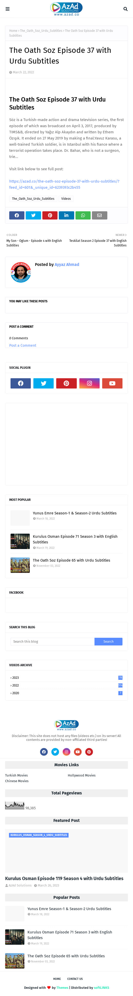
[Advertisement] (66, 444)
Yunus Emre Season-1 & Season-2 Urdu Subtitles (75, 513)
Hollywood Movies (82, 775)
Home (13, 31)
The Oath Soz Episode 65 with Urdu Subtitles (71, 560)
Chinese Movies (16, 781)
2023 (67, 678)
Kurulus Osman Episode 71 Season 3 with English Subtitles (75, 539)
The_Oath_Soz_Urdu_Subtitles (41, 31)
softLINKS (101, 988)
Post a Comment (22, 345)
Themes (62, 988)
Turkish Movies (16, 775)
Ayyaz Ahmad (66, 264)
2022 (67, 685)
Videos (66, 199)
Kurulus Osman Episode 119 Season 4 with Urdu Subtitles (64, 878)
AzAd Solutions (20, 885)
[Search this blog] (52, 641)
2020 (67, 693)
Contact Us (75, 979)
